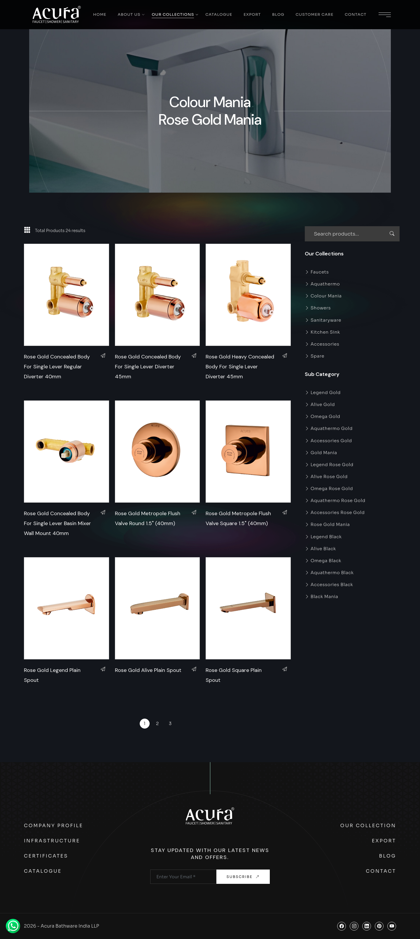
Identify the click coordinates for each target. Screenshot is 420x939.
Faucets (317, 272)
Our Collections (173, 14)
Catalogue (218, 14)
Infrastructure (52, 841)
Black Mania (321, 596)
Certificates (46, 856)
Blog (278, 14)
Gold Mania (321, 452)
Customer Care (314, 14)
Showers (318, 308)
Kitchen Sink (322, 332)
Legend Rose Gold (329, 464)
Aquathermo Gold (329, 428)
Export (252, 14)
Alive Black (320, 548)
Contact (355, 14)
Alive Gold (320, 404)
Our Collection (368, 826)
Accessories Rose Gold (335, 512)
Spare (314, 356)
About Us (129, 14)
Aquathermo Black (329, 572)
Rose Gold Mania (327, 524)
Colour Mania (323, 296)
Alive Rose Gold (326, 476)
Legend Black (323, 536)
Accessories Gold (328, 440)
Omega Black (323, 560)
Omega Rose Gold (329, 488)
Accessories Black (329, 584)
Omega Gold (322, 416)
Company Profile (53, 826)
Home (99, 14)
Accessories (322, 344)
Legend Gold (323, 392)
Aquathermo (322, 284)
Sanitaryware (323, 320)
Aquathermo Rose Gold (335, 500)
